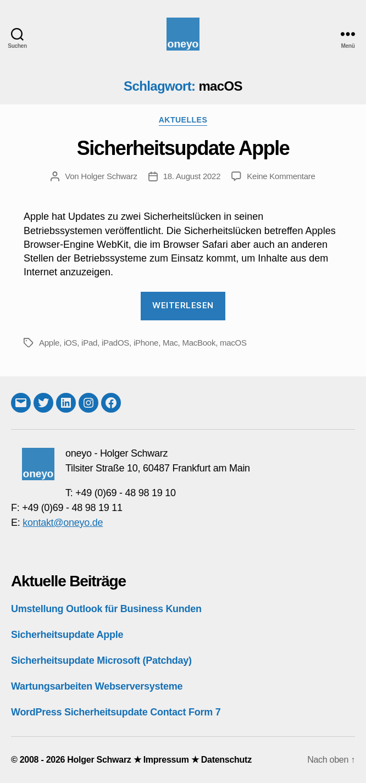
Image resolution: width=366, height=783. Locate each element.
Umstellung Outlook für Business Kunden (106, 608)
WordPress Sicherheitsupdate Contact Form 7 (115, 712)
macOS (233, 342)
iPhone (146, 342)
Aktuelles (183, 119)
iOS (70, 342)
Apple (49, 342)
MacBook (198, 342)
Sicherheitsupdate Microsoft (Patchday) (101, 660)
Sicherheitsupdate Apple (183, 148)
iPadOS (115, 342)
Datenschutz (226, 759)
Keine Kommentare (281, 176)
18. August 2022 (192, 176)
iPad (89, 342)
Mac (170, 342)
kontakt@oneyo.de (63, 522)
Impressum (166, 759)
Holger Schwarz (109, 176)
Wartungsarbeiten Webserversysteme (96, 686)
